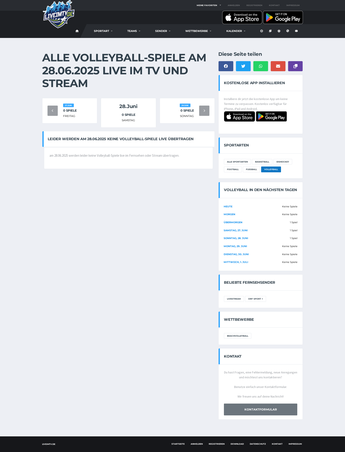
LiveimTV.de (48, 444)
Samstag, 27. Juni (236, 230)
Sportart (101, 31)
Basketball (262, 161)
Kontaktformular (260, 409)
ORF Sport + (255, 299)
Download (237, 444)
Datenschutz (258, 444)
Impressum (293, 5)
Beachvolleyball (237, 336)
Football (233, 169)
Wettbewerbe (196, 31)
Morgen (229, 214)
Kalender (234, 31)
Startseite (178, 444)
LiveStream (234, 299)
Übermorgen (233, 222)
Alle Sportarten (237, 161)
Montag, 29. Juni (235, 246)
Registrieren (254, 5)
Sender (161, 31)
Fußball (251, 169)
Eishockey (283, 161)
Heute (228, 206)
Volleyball (271, 169)
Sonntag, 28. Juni (236, 238)
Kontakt (274, 5)
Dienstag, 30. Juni (236, 254)
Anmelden (234, 5)
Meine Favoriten (207, 5)
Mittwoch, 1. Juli (236, 262)
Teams (132, 31)
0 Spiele (70, 110)
